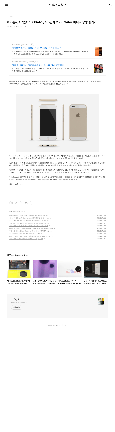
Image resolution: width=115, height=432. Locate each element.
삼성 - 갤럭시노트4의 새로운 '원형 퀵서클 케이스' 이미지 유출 (28, 226)
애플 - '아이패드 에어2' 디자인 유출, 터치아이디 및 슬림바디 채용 (29, 236)
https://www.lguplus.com (20, 45)
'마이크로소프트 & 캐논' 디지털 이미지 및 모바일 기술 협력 (27, 223)
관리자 (65, 325)
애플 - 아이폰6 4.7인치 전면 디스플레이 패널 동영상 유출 (27, 215)
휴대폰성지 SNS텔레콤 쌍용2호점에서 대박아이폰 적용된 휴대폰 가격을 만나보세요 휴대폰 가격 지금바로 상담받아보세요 (50, 69)
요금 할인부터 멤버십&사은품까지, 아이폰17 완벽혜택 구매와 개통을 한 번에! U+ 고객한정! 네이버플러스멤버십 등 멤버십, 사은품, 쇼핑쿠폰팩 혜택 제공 (50, 52)
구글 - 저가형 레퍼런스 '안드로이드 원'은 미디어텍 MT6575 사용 (29, 231)
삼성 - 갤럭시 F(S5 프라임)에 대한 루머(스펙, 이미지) (26, 239)
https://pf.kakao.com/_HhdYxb (23, 62)
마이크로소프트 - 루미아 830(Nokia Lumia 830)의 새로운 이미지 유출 (31, 228)
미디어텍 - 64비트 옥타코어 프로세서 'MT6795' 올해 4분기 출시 (29, 218)
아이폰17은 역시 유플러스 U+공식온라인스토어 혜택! (37, 48)
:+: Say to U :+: (57, 4)
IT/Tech (11, 211)
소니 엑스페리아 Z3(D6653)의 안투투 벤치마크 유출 (25, 233)
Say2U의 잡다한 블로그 (19, 302)
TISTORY (58, 325)
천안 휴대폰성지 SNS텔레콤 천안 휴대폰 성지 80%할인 (38, 65)
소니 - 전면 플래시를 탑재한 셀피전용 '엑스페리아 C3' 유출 (27, 220)
